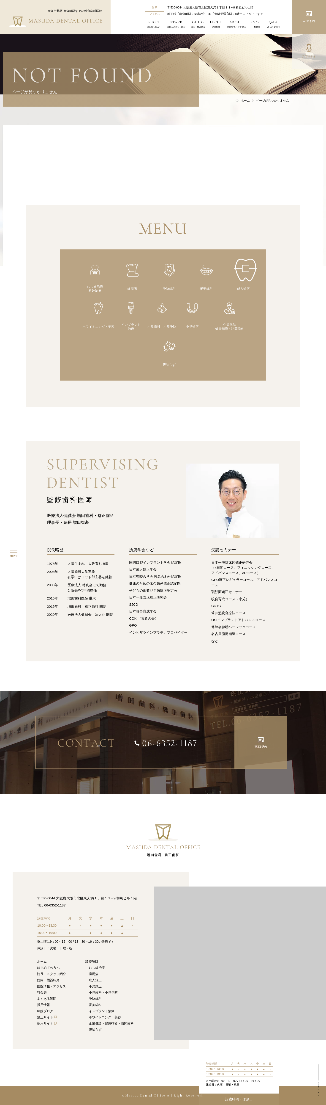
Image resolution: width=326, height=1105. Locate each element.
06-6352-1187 (54, 905)
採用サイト (45, 1023)
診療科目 (216, 24)
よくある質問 (273, 24)
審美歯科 (95, 1005)
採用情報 (43, 1005)
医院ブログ (45, 1011)
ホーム (42, 961)
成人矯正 (95, 980)
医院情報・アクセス (236, 24)
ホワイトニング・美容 (105, 1017)
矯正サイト (45, 1017)
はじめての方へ (154, 24)
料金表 (257, 24)
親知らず (95, 1029)
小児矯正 (95, 986)
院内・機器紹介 (198, 24)
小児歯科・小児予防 (103, 992)
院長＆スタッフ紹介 (176, 24)
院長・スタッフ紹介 (51, 974)
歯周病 (93, 974)
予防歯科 (95, 998)
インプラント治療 (101, 1011)
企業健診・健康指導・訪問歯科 (111, 1023)
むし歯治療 (97, 968)
